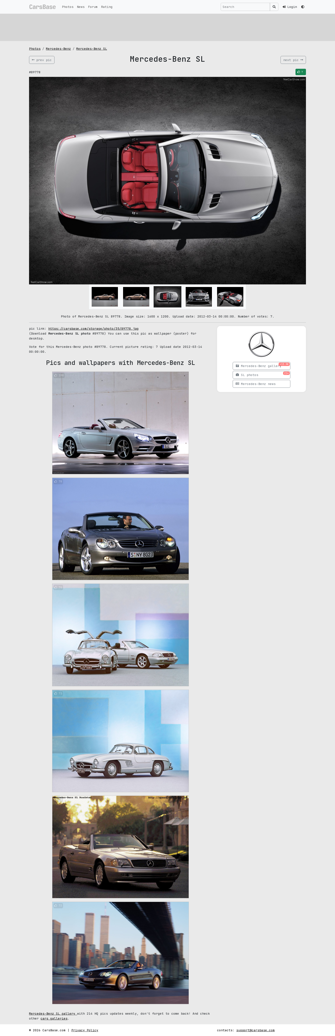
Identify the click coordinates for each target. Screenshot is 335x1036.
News (81, 7)
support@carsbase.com (255, 1030)
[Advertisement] (157, 26)
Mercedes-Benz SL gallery (53, 1013)
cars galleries (54, 1018)
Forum (93, 7)
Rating (107, 7)
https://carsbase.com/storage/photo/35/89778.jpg (93, 328)
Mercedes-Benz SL (91, 49)
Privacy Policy (84, 1030)
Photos (67, 7)
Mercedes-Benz (58, 49)
